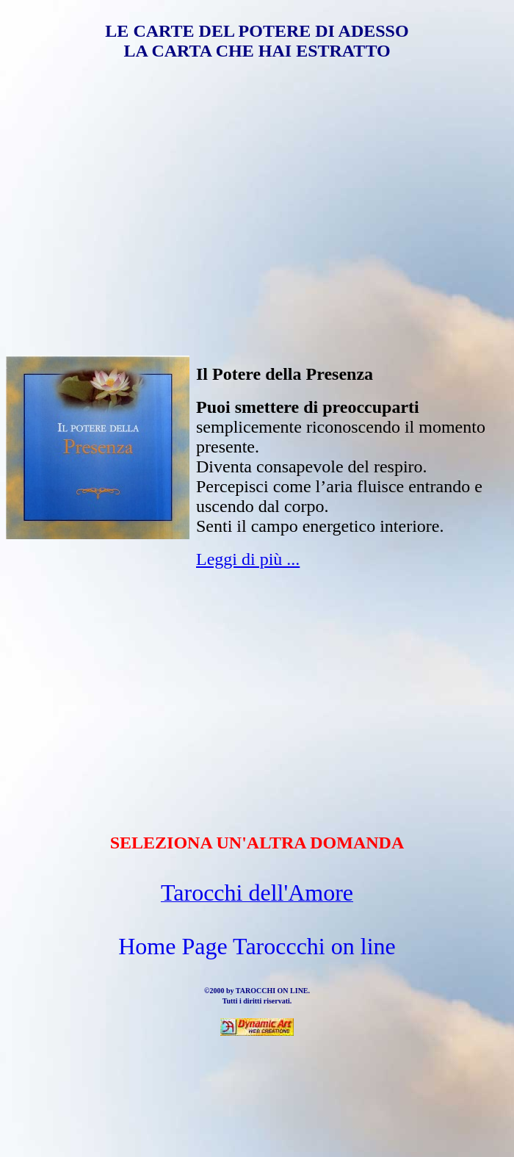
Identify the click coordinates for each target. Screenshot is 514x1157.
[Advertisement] (257, 190)
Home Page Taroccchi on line (256, 946)
